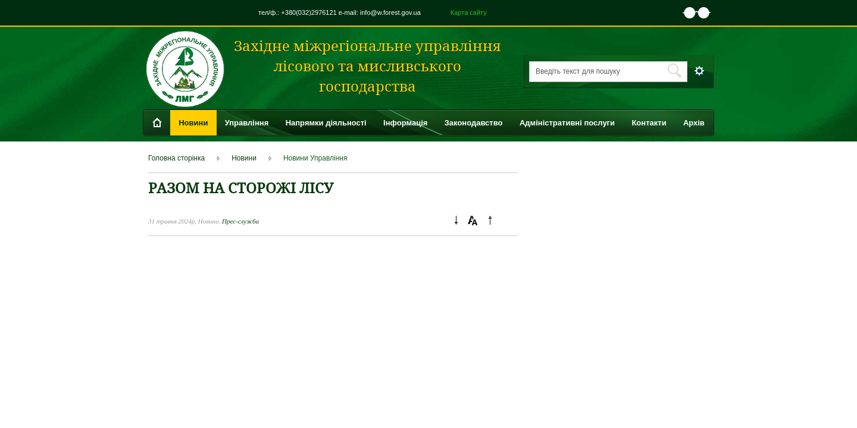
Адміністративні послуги (567, 122)
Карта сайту (469, 12)
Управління (247, 122)
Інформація (405, 122)
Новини (193, 122)
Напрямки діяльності (326, 122)
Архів (694, 122)
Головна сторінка (176, 158)
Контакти (648, 122)
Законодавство (474, 122)
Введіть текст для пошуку (578, 71)
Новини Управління (315, 158)
